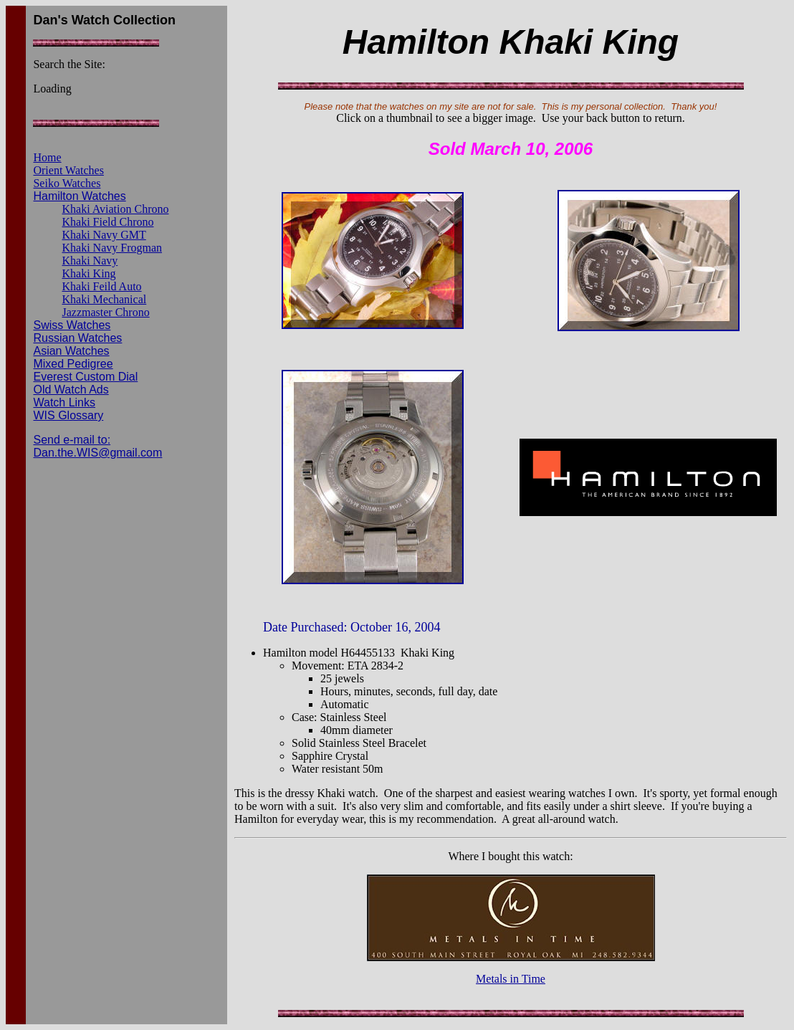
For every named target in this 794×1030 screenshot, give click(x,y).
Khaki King (88, 273)
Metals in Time (510, 979)
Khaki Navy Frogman (112, 248)
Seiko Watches (66, 183)
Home (47, 157)
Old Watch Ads (70, 389)
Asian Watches (71, 351)
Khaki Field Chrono (107, 222)
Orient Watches (68, 170)
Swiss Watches (71, 325)
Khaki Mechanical (104, 299)
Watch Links (64, 402)
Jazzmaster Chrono (105, 312)
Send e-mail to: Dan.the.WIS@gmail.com (97, 446)
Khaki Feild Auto (101, 286)
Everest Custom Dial (85, 377)
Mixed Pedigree (73, 364)
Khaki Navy (90, 260)
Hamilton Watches (79, 196)
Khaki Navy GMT (103, 235)
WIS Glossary (68, 415)
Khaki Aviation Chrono (115, 209)
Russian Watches (77, 338)
